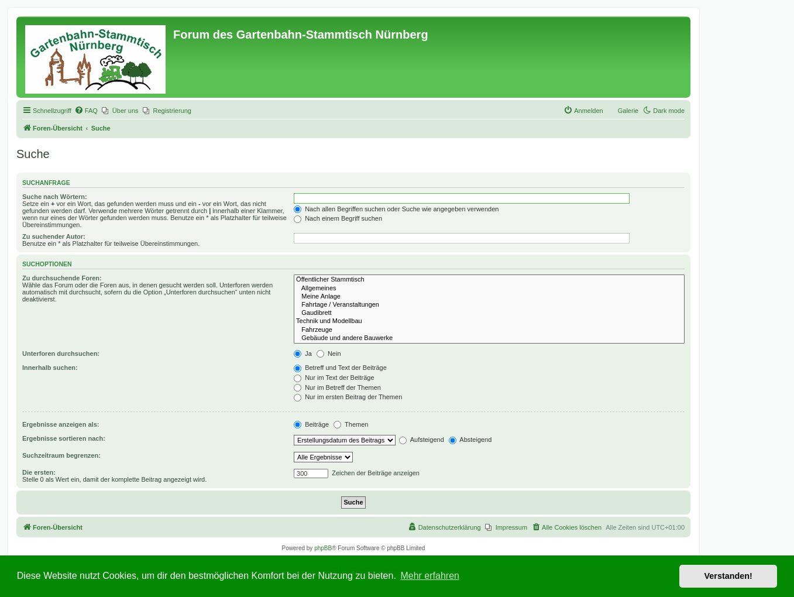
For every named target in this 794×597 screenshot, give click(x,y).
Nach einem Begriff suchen (338, 218)
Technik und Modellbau (489, 321)
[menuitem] (86, 111)
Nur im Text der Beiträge (334, 377)
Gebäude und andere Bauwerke (489, 338)
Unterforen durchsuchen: (60, 353)
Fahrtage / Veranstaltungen (489, 305)
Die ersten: (39, 472)
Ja (303, 353)
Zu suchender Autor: (53, 236)
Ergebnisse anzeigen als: (60, 424)
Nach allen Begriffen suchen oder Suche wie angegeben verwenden (396, 208)
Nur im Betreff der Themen (337, 387)
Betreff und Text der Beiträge (340, 367)
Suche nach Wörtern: (54, 196)
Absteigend (470, 439)
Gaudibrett (489, 313)
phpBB (323, 548)
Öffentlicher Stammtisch (489, 280)
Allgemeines (489, 288)
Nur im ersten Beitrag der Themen (348, 396)
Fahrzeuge (489, 330)
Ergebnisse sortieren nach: (63, 438)
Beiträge (311, 424)
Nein (329, 353)
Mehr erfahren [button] (429, 576)
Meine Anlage (489, 297)
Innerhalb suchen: (50, 367)
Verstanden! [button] (728, 576)
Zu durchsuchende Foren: (62, 278)
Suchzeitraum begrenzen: (61, 455)
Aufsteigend (421, 439)
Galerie (628, 110)
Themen (351, 424)
